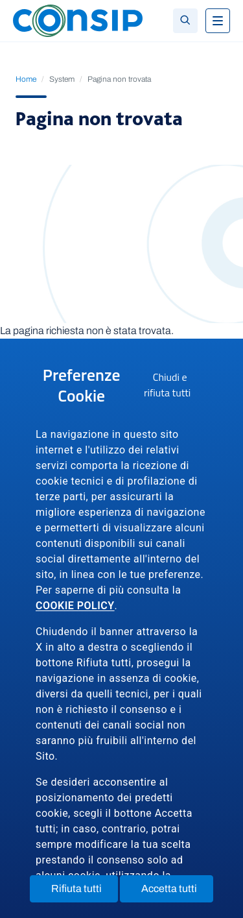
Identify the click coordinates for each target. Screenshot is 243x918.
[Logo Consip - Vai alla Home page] (78, 19)
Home (26, 79)
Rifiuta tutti (84, 891)
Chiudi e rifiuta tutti (175, 387)
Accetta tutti (177, 891)
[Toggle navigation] (217, 20)
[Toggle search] (185, 20)
